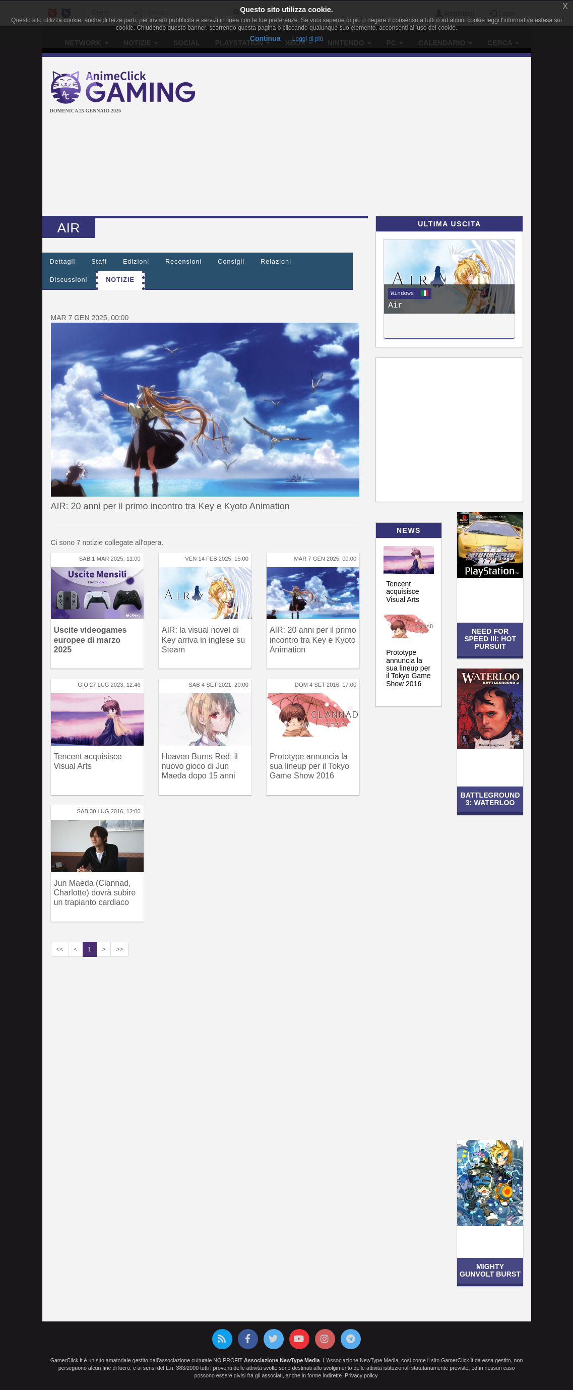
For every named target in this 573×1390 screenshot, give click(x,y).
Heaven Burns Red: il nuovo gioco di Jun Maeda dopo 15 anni (200, 766)
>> (119, 949)
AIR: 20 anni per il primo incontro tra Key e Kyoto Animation (170, 506)
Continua (265, 38)
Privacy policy (361, 1375)
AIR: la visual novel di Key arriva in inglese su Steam (203, 639)
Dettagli (63, 261)
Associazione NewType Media (282, 1360)
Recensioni (183, 261)
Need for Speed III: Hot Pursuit (490, 639)
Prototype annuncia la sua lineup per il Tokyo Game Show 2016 (309, 766)
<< (59, 949)
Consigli (231, 261)
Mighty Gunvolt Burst (490, 1270)
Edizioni (136, 261)
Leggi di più (307, 38)
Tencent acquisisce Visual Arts (402, 591)
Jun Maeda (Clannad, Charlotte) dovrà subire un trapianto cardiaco (95, 892)
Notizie (120, 279)
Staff (99, 261)
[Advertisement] (393, 137)
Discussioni (69, 279)
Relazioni (276, 261)
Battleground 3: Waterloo (490, 799)
